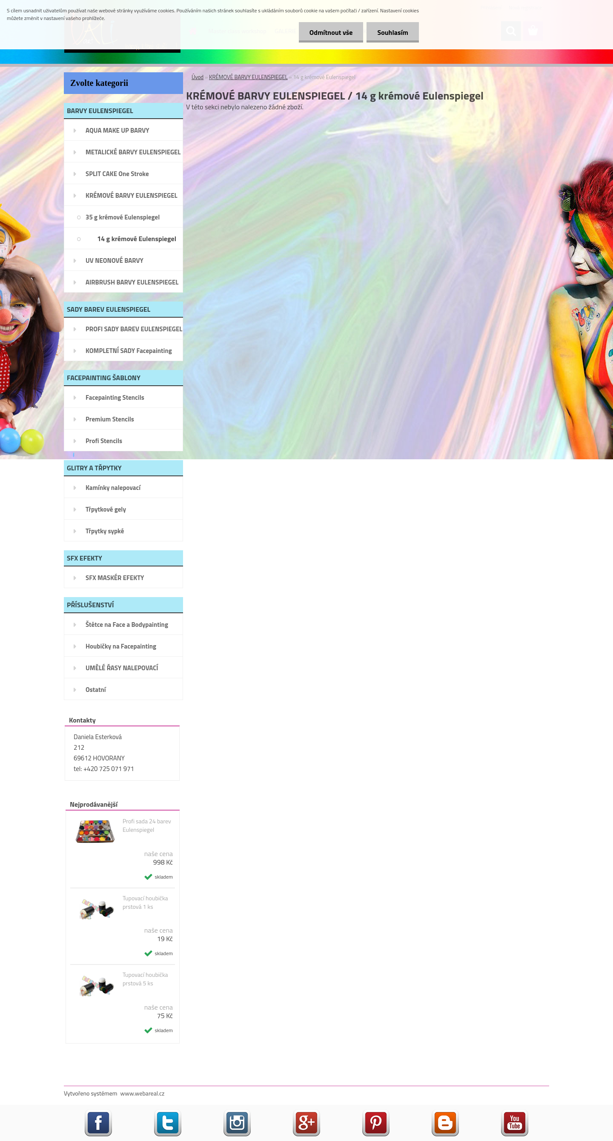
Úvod (197, 77)
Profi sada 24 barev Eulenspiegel (147, 825)
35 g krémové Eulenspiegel (123, 217)
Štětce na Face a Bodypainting (127, 624)
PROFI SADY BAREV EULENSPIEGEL (134, 329)
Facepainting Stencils (115, 397)
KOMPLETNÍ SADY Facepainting (129, 351)
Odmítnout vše (331, 32)
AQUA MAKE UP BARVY (117, 130)
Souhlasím (392, 32)
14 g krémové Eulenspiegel (136, 238)
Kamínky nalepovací (113, 487)
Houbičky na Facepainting (121, 646)
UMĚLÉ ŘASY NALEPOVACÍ (122, 668)
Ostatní (96, 689)
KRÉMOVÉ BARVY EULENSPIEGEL (132, 195)
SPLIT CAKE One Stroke (117, 174)
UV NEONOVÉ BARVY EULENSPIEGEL (114, 263)
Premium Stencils (110, 419)
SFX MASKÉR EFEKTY (115, 578)
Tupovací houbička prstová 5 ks (145, 978)
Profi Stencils (104, 441)
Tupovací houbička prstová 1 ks (145, 902)
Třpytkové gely (106, 509)
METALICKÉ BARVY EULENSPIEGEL (133, 152)
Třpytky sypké (105, 531)
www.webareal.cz (142, 1093)
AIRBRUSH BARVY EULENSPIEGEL (132, 282)
